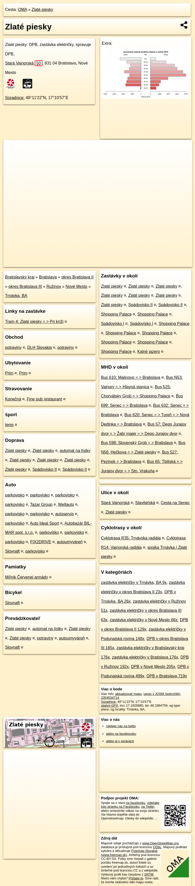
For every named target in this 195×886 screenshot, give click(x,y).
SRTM (148, 874)
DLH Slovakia (39, 347)
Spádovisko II (44, 469)
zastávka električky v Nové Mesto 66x (143, 620)
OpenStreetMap (105, 263)
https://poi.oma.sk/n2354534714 (170, 263)
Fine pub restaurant (44, 399)
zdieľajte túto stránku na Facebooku (130, 805)
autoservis (64, 514)
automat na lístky (75, 450)
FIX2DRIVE (40, 542)
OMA (22, 9)
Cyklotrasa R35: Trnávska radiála (131, 538)
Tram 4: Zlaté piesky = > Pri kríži (34, 321)
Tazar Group (41, 504)
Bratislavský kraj (20, 277)
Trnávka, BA (16, 295)
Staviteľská (145, 503)
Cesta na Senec (175, 503)
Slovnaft (12, 551)
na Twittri (147, 807)
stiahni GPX (109, 705)
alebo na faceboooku (121, 734)
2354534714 (110, 698)
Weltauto (66, 504)
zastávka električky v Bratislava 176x (145, 657)
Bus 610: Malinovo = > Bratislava (130, 377)
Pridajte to (135, 878)
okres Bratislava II (77, 277)
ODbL (157, 847)
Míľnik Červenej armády (26, 577)
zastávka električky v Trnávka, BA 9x (134, 582)
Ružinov (53, 286)
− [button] (12, 156)
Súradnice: (15, 98)
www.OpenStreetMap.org (160, 843)
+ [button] (12, 148)
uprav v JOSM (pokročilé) (161, 694)
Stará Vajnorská (23, 63)
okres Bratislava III (25, 286)
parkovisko (14, 495)
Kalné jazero (148, 351)
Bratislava (48, 277)
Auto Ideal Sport (44, 523)
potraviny (13, 347)
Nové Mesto (76, 286)
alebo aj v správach (120, 741)
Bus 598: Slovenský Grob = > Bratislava (137, 443)
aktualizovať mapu (128, 694)
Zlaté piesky (42, 9)
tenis (9, 425)
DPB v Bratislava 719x (167, 676)
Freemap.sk (131, 263)
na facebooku (135, 803)
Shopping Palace (116, 314)
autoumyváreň (70, 542)
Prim (9, 373)
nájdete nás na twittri (121, 726)
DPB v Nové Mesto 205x (153, 666)
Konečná (13, 399)
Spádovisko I (112, 323)
